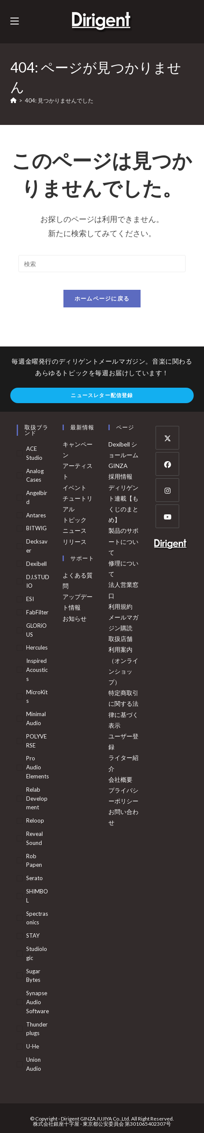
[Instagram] (167, 490)
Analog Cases (35, 475)
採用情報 (120, 476)
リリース (75, 541)
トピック (75, 519)
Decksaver (37, 546)
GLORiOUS (36, 630)
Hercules (37, 647)
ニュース (75, 530)
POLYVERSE (36, 741)
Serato (34, 878)
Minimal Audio (36, 718)
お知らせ (75, 618)
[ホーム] (13, 100)
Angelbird (36, 497)
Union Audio (33, 1064)
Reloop (35, 820)
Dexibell (36, 563)
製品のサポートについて (123, 541)
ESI (30, 598)
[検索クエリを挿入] (102, 263)
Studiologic (36, 953)
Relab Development (37, 798)
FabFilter (37, 612)
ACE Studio (34, 453)
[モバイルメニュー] (14, 21)
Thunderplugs (37, 1029)
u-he (32, 1046)
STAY (32, 935)
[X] (167, 438)
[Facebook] (167, 464)
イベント (75, 487)
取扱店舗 (120, 638)
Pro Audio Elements (37, 767)
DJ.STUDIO (37, 581)
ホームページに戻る (102, 298)
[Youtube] (167, 516)
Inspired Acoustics (37, 669)
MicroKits (37, 697)
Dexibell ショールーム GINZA (123, 454)
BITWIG (36, 528)
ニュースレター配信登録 (102, 395)
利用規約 (120, 606)
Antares (36, 515)
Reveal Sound (34, 838)
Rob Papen (34, 861)
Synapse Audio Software (37, 1002)
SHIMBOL (37, 896)
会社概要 (120, 779)
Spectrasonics (37, 918)
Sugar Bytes (33, 976)
